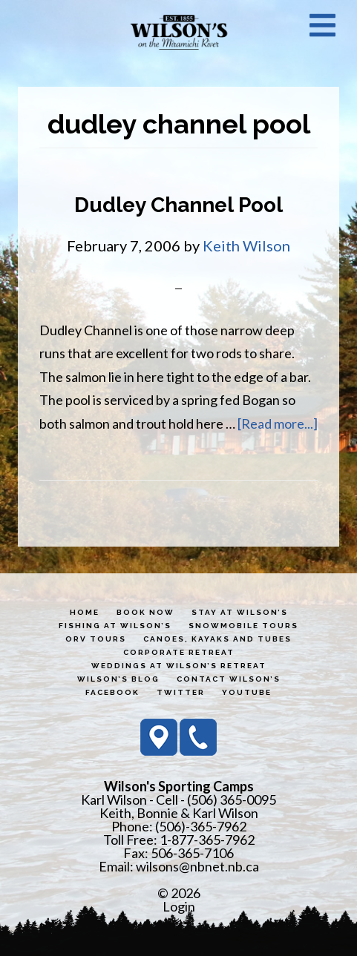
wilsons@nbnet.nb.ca (197, 866)
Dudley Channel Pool (178, 205)
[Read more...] (278, 423)
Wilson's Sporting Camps (179, 32)
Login (179, 906)
